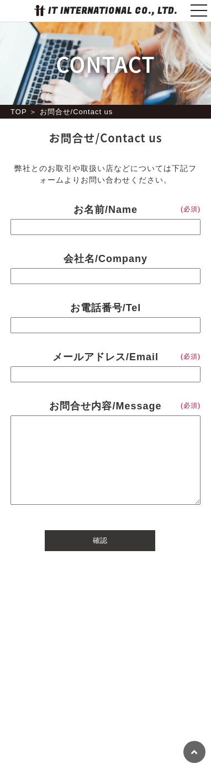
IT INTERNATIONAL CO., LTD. (112, 11)
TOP (18, 112)
